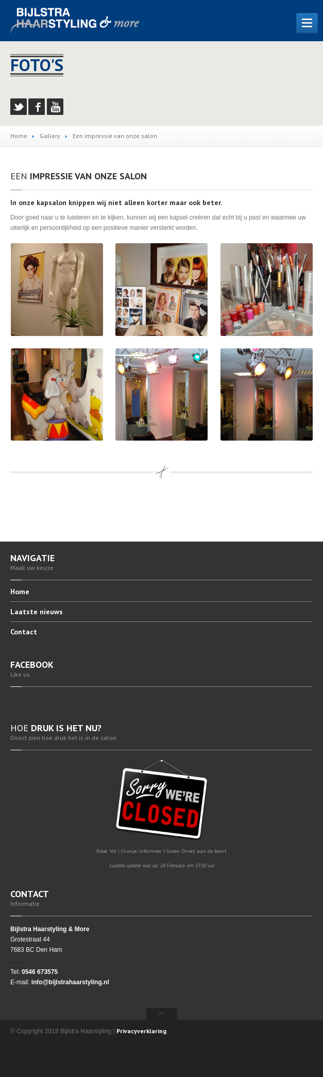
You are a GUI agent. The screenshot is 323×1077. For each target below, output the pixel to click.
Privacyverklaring (141, 1031)
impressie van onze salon (78, 176)
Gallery (50, 136)
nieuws (36, 611)
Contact (23, 631)
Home (18, 136)
